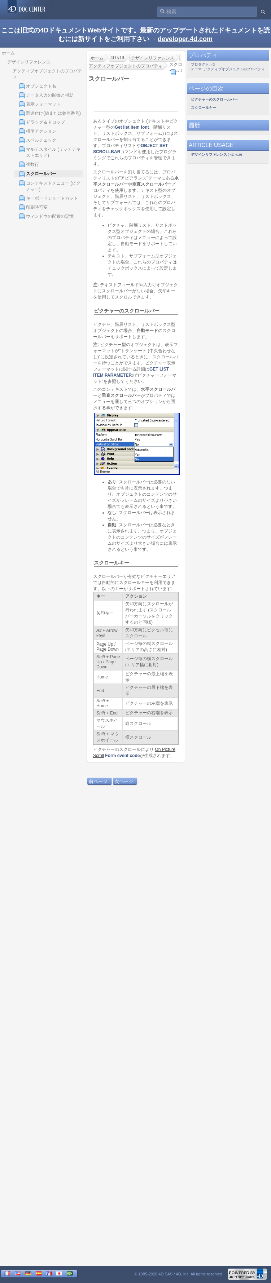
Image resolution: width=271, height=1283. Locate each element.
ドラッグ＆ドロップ (42, 122)
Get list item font (132, 127)
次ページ (123, 781)
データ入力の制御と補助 (46, 95)
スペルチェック (37, 140)
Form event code (122, 755)
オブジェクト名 (37, 86)
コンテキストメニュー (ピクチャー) (49, 186)
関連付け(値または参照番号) (50, 113)
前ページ (98, 781)
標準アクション (37, 131)
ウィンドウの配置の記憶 (46, 216)
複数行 (29, 164)
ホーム (8, 53)
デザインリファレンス (29, 62)
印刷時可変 (33, 207)
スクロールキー (111, 563)
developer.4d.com (185, 39)
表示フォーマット (40, 104)
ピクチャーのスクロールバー (126, 311)
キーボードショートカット (48, 198)
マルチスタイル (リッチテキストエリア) (49, 152)
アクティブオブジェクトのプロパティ (47, 74)
